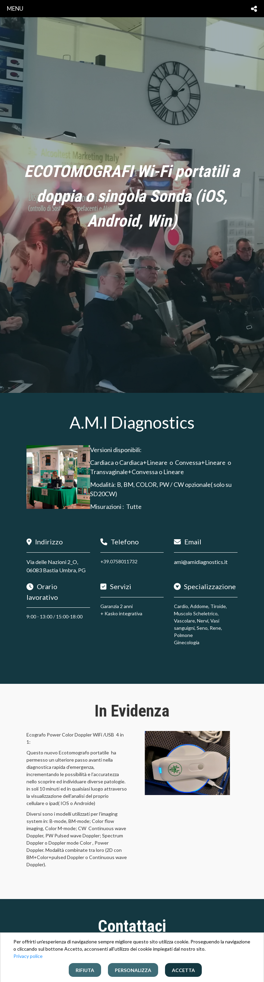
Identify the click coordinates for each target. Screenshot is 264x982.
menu (15, 8)
